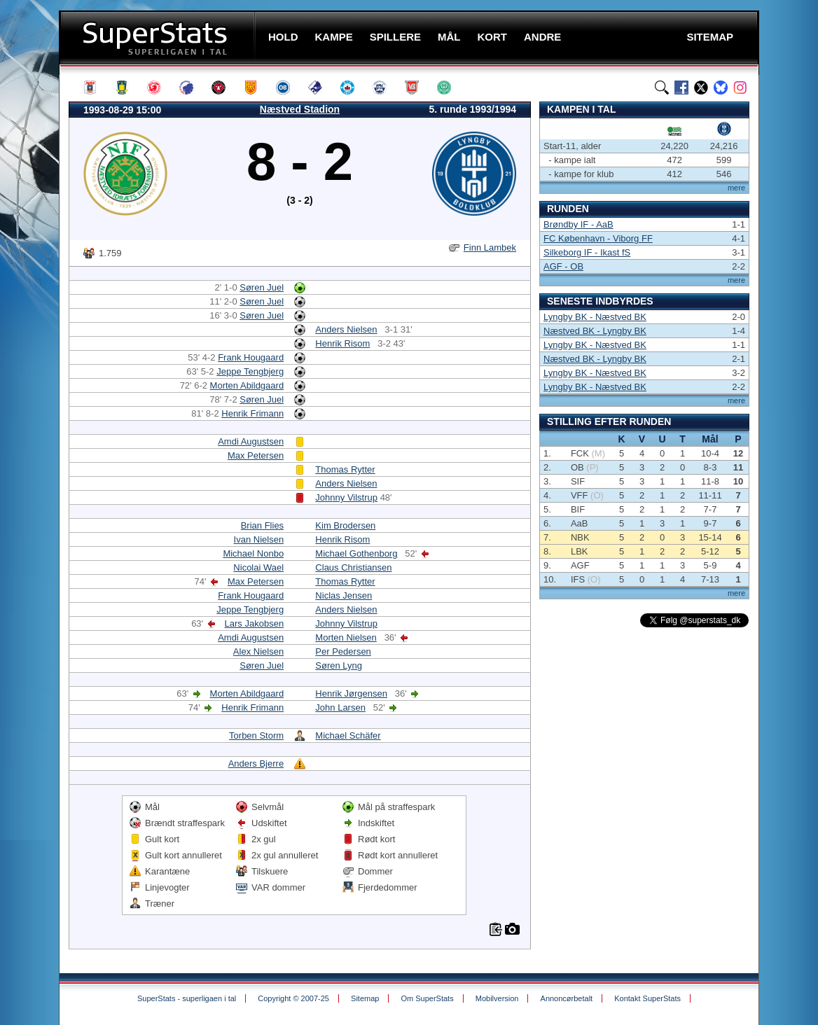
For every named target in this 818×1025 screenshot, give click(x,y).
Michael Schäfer (347, 735)
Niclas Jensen (343, 595)
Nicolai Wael (258, 567)
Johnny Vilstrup (346, 497)
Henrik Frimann (252, 413)
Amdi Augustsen (251, 441)
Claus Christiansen (353, 567)
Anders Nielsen (346, 329)
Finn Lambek (490, 247)
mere (736, 187)
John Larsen (340, 707)
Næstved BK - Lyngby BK (594, 331)
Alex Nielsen (258, 651)
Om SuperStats (427, 998)
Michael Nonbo (253, 553)
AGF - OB (563, 266)
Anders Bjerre (256, 763)
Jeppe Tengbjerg (250, 371)
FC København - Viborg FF (598, 238)
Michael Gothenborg (356, 553)
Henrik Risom (342, 343)
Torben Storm (256, 735)
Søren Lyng (338, 665)
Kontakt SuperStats (647, 998)
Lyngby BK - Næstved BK (594, 317)
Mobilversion (497, 998)
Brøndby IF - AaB (578, 224)
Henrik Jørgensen (351, 693)
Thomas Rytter (345, 469)
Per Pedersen (343, 651)
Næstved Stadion (300, 109)
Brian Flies (262, 525)
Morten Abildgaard (247, 385)
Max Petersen (256, 455)
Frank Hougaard (251, 357)
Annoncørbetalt (567, 998)
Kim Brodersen (345, 525)
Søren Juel (262, 287)
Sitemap (365, 998)
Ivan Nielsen (259, 539)
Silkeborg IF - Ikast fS (586, 252)
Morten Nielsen (345, 637)
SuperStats (159, 37)
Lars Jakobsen (254, 623)
